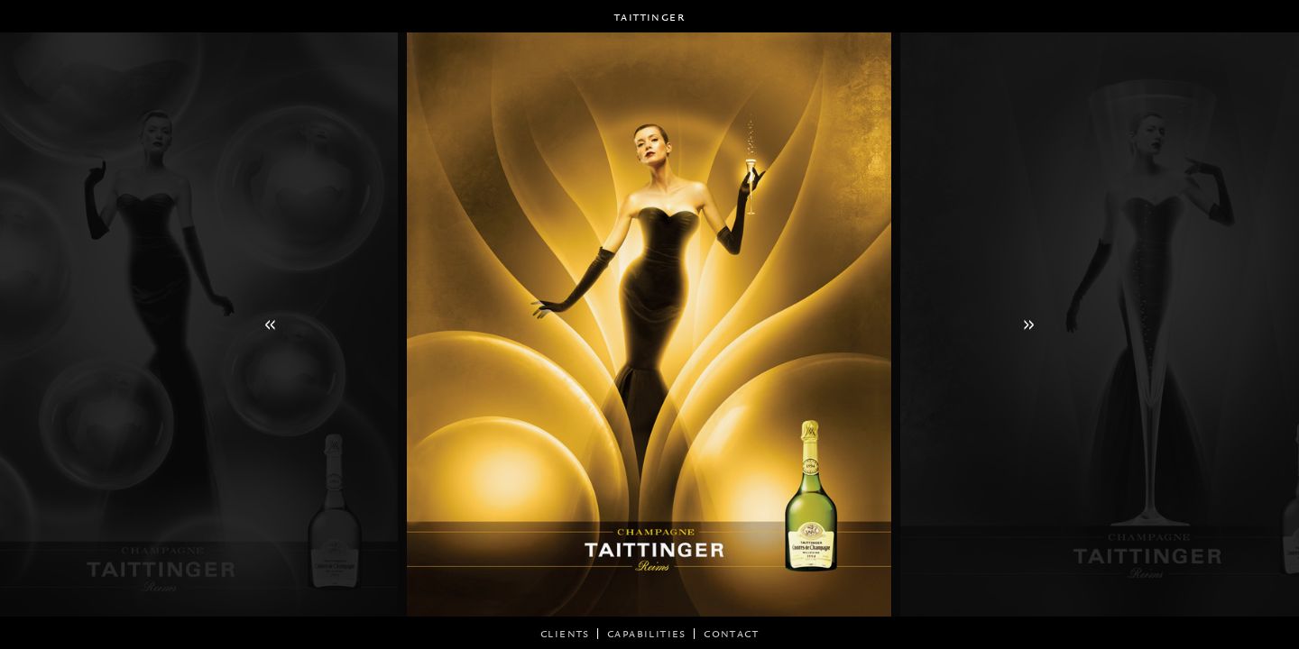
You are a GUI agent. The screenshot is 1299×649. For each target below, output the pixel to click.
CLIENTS (565, 633)
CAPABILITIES (646, 633)
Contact (731, 633)
